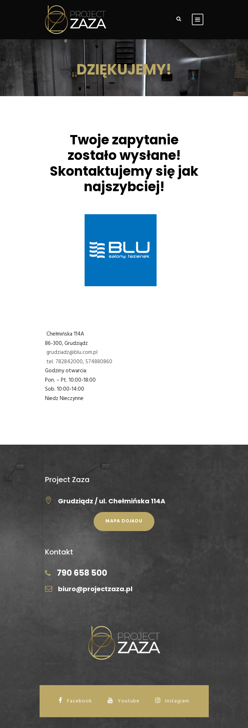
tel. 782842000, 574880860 (79, 362)
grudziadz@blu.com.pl (72, 352)
